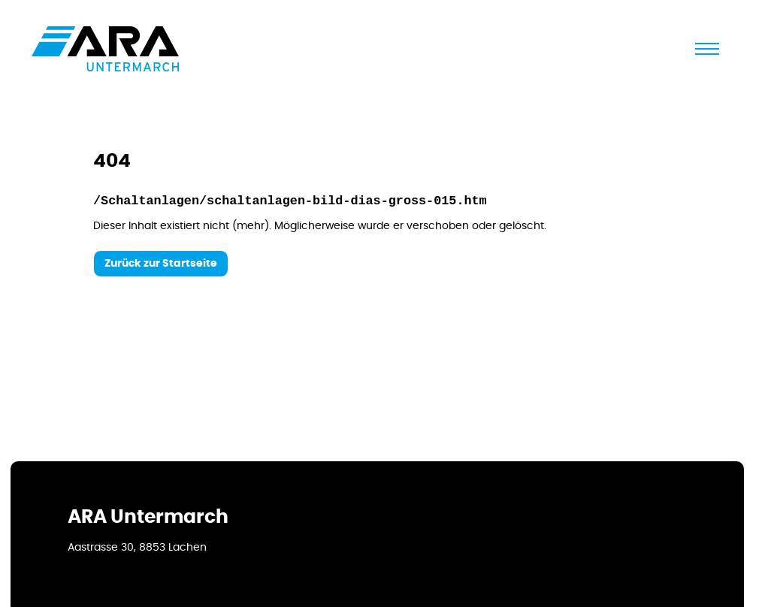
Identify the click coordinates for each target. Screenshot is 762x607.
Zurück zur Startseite (160, 263)
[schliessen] (707, 49)
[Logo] (105, 48)
